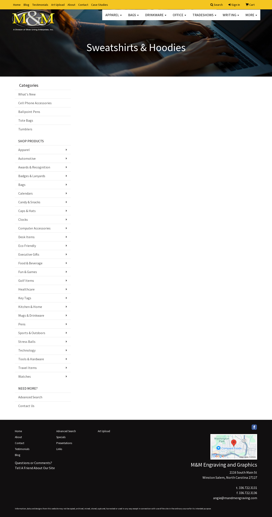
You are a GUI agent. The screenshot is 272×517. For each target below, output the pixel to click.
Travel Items (27, 368)
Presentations (64, 443)
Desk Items (26, 237)
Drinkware (155, 17)
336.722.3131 (248, 488)
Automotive (27, 158)
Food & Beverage (30, 263)
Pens (22, 324)
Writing (231, 17)
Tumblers (25, 129)
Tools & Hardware (31, 359)
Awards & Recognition (34, 167)
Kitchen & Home (30, 307)
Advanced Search (30, 397)
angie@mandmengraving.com (235, 498)
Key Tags (24, 298)
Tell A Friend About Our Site (35, 468)
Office (179, 17)
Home (17, 5)
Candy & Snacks (29, 202)
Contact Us (26, 406)
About (71, 5)
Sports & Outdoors (31, 333)
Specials (60, 437)
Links (59, 449)
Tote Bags (25, 120)
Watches (24, 376)
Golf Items (26, 280)
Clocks (23, 219)
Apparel (113, 17)
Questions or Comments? (33, 463)
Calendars (25, 193)
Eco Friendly (27, 246)
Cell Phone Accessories (35, 103)
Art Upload (58, 5)
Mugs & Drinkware (31, 315)
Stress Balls (26, 341)
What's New (26, 94)
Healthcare (26, 289)
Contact (83, 5)
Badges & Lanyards (31, 176)
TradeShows (204, 17)
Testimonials (40, 5)
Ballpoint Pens (29, 112)
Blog (26, 5)
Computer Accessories (34, 228)
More (251, 17)
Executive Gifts (28, 254)
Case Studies (99, 5)
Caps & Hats (27, 211)
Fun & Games (27, 272)
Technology (26, 350)
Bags (133, 17)
